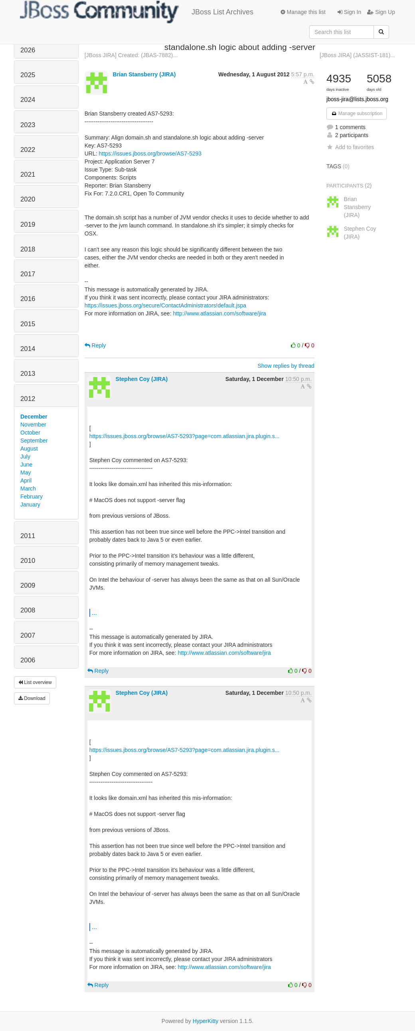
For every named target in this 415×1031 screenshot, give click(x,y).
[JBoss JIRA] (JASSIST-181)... (357, 55)
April (26, 480)
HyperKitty (206, 1021)
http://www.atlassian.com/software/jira (219, 313)
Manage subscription (357, 113)
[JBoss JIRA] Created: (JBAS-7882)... (131, 55)
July (25, 456)
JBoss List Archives (136, 12)
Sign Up (381, 12)
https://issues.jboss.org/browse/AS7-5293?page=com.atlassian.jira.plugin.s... (184, 436)
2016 (27, 299)
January (30, 504)
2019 (27, 224)
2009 (27, 585)
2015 (27, 324)
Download (31, 698)
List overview (35, 682)
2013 (27, 373)
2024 (27, 100)
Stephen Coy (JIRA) (142, 379)
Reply (95, 345)
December (33, 416)
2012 (27, 399)
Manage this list (303, 12)
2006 (27, 660)
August (29, 448)
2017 (27, 274)
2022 (27, 150)
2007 (27, 635)
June (26, 464)
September (33, 440)
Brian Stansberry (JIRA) (144, 74)
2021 (27, 174)
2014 (27, 349)
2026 (27, 50)
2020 (27, 199)
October (30, 432)
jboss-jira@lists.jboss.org (357, 99)
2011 (27, 536)
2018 (27, 249)
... (94, 612)
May (25, 472)
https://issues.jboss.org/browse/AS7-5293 (150, 153)
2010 (27, 560)
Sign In (349, 12)
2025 (27, 75)
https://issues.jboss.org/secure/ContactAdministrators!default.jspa (165, 305)
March (28, 488)
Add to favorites (350, 147)
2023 (27, 125)
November (33, 424)
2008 (27, 610)
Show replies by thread (285, 366)
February (31, 496)
